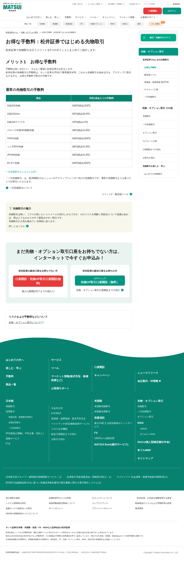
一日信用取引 (15, 428)
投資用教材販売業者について (62, 503)
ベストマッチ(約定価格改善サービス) (70, 423)
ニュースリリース (147, 372)
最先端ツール (150, 75)
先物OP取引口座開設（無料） (100, 280)
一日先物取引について (20, 188)
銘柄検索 (176, 4)
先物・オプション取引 (152, 51)
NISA (113, 24)
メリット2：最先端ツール (115, 194)
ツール (93, 17)
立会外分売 (57, 408)
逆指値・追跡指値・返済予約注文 (68, 418)
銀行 (139, 24)
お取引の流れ (149, 158)
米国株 (55, 24)
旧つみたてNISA (147, 434)
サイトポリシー (56, 508)
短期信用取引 (15, 422)
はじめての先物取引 (153, 174)
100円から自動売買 (104, 438)
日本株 (42, 24)
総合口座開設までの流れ (63, 434)
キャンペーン (108, 17)
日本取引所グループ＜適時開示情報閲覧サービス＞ (33, 477)
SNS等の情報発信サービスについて (22, 513)
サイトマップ (145, 458)
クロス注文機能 (59, 429)
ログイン (172, 11)
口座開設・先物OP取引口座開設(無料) (38, 281)
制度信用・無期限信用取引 (21, 417)
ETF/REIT (56, 413)
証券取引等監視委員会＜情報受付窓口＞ (89, 477)
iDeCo (125, 24)
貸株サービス (13, 438)
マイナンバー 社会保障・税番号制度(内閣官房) (142, 477)
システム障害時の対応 (16, 503)
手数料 (68, 17)
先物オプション (97, 24)
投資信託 (69, 24)
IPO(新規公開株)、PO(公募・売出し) (25, 433)
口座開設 (152, 11)
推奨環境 (139, 508)
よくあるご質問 (95, 4)
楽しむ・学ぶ (52, 17)
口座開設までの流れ (152, 149)
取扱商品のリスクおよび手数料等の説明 (153, 503)
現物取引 (10, 406)
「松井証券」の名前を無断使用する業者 (153, 498)
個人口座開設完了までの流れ (37, 291)
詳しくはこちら (17, 226)
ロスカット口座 (151, 89)
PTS (8, 443)
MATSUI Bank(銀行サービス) (111, 444)
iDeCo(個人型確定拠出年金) (153, 442)
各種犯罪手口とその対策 (60, 498)
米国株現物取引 (102, 406)
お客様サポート (148, 17)
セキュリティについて (102, 498)
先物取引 (147, 116)
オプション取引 (150, 133)
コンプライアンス (100, 503)
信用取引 (10, 411)
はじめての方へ (34, 17)
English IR (135, 4)
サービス (79, 17)
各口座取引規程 (13, 498)
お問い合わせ (77, 4)
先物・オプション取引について (25, 322)
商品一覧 (27, 24)
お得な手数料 (150, 67)
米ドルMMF (144, 450)
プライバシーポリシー (102, 508)
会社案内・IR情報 (116, 4)
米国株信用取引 (102, 411)
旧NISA (143, 429)
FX (81, 24)
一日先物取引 (150, 97)
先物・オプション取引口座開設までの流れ (98, 290)
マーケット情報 (126, 17)
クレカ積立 (155, 24)
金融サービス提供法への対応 (19, 508)
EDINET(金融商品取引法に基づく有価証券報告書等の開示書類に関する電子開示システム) (53, 482)
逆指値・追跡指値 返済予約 (156, 82)
